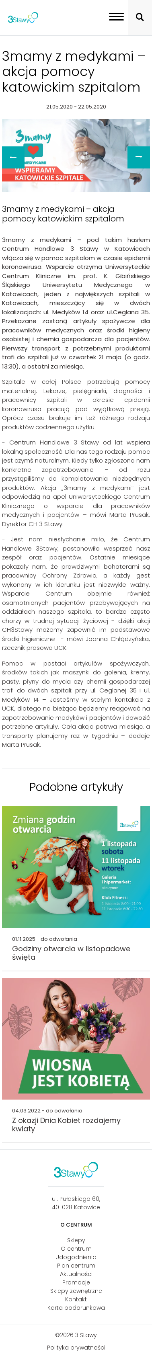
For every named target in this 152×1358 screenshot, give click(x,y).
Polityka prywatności (76, 1348)
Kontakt (76, 1299)
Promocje (76, 1282)
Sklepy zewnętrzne (76, 1291)
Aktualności (76, 1274)
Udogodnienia (76, 1257)
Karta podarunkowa (76, 1308)
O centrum (76, 1249)
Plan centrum (76, 1266)
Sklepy (76, 1240)
